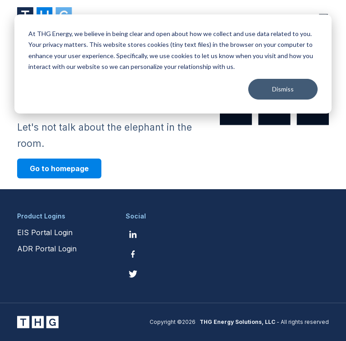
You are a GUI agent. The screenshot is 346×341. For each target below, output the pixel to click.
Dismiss (283, 89)
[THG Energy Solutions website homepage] (38, 322)
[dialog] (173, 64)
